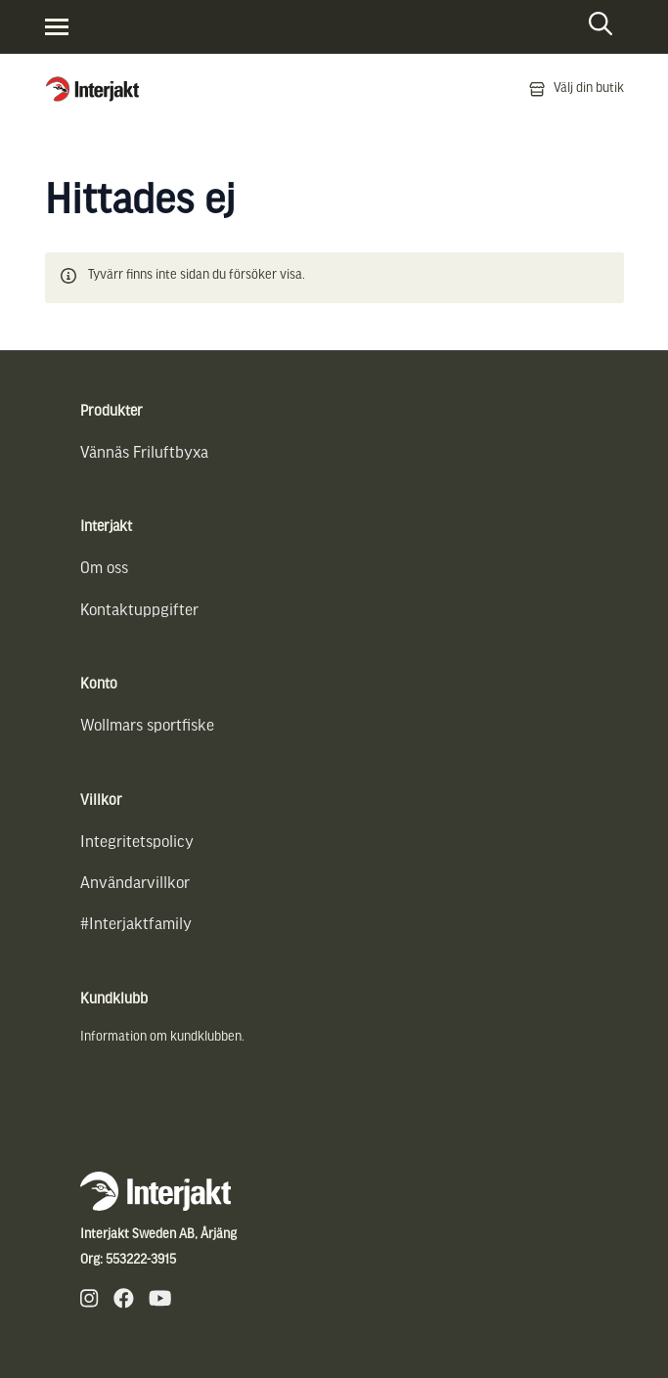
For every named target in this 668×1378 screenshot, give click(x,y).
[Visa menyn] (56, 27)
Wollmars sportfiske (147, 726)
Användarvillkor (135, 883)
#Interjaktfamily (136, 924)
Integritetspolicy (137, 842)
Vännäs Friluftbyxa (144, 453)
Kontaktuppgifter (139, 610)
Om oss (104, 568)
